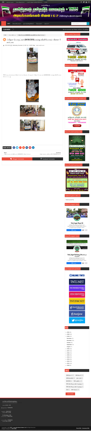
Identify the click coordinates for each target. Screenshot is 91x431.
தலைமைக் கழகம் (10, 2)
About (8, 23)
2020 (68, 334)
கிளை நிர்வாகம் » (17, 23)
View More (70, 393)
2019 (68, 336)
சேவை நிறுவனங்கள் (20, 2)
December (69, 338)
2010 (68, 365)
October (69, 342)
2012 (68, 361)
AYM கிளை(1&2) (69, 378)
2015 (68, 355)
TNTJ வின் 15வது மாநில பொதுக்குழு (74, 383)
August (68, 346)
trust (67, 389)
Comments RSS (85, 428)
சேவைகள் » (39, 23)
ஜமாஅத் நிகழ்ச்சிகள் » (28, 23)
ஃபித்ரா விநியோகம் (12, 35)
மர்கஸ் (45, 2)
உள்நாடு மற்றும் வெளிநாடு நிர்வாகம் (34, 2)
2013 (68, 359)
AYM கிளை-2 (78, 375)
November (69, 340)
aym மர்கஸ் (78, 378)
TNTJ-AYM (7, 45)
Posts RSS (78, 428)
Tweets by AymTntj (70, 199)
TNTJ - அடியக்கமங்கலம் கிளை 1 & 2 (18, 427)
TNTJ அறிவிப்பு (77, 381)
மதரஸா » (46, 23)
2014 (68, 357)
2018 (68, 348)
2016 (68, 353)
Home (3, 2)
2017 (68, 350)
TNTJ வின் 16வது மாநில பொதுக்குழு (74, 386)
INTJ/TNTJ (68, 381)
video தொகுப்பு (74, 389)
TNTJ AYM (14, 428)
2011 (68, 363)
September (69, 344)
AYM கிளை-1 (68, 375)
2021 (68, 332)
